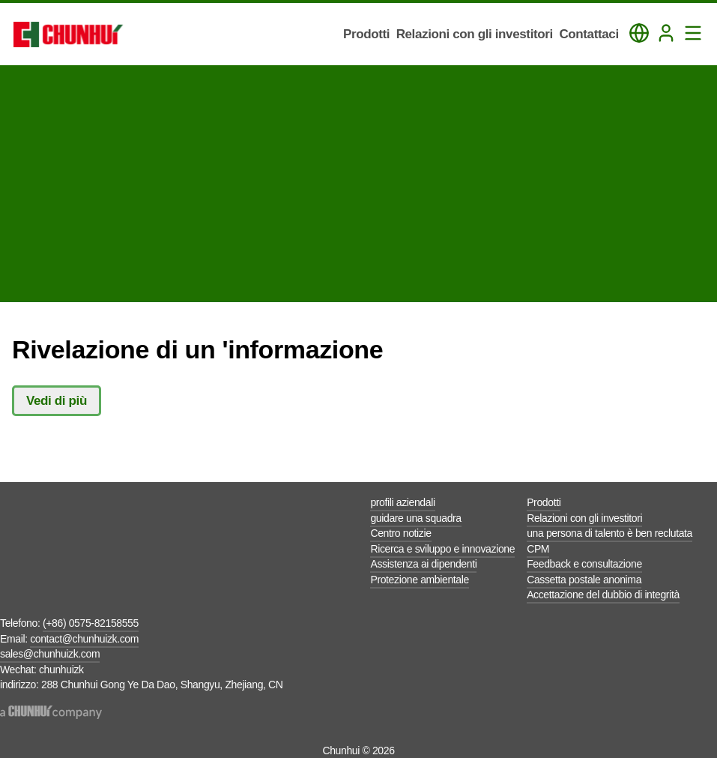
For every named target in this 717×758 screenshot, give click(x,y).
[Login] (666, 32)
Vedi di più (56, 401)
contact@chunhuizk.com (84, 639)
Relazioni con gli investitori (584, 518)
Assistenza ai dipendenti (423, 564)
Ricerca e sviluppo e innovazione (442, 549)
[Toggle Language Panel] (639, 32)
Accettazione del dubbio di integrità (603, 595)
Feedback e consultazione (584, 564)
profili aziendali (402, 502)
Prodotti (543, 502)
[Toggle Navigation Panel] (693, 32)
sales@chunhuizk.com (50, 654)
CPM (538, 549)
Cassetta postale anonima (584, 580)
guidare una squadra (415, 518)
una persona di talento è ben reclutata (609, 533)
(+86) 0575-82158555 (91, 623)
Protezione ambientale (419, 580)
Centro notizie (400, 533)
